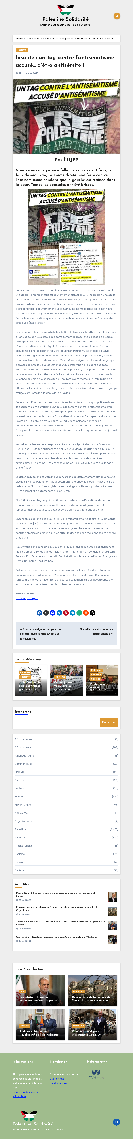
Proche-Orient (23, 851)
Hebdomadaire (58, 1089)
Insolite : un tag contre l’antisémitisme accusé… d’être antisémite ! (57, 65)
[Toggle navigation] (15, 16)
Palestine (20, 835)
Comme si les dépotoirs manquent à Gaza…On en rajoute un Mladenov (56, 943)
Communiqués (23, 770)
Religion (19, 868)
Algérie (25, 1032)
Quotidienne (57, 1085)
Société (95, 686)
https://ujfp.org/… (27, 605)
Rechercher (24, 717)
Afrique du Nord (24, 745)
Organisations (23, 827)
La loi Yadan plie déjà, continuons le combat (30, 693)
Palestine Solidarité (65, 19)
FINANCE (20, 778)
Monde (19, 802)
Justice (19, 786)
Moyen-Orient (23, 811)
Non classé (21, 819)
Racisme (22, 50)
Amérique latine (24, 761)
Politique (25, 680)
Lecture (19, 794)
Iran (23, 997)
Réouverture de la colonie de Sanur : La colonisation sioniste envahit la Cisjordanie (92, 1006)
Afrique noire (23, 753)
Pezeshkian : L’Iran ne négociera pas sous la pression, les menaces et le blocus (40, 1006)
